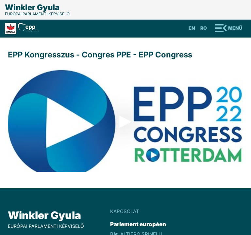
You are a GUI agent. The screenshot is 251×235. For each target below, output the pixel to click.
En (192, 28)
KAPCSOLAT (124, 211)
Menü (235, 28)
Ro (203, 28)
